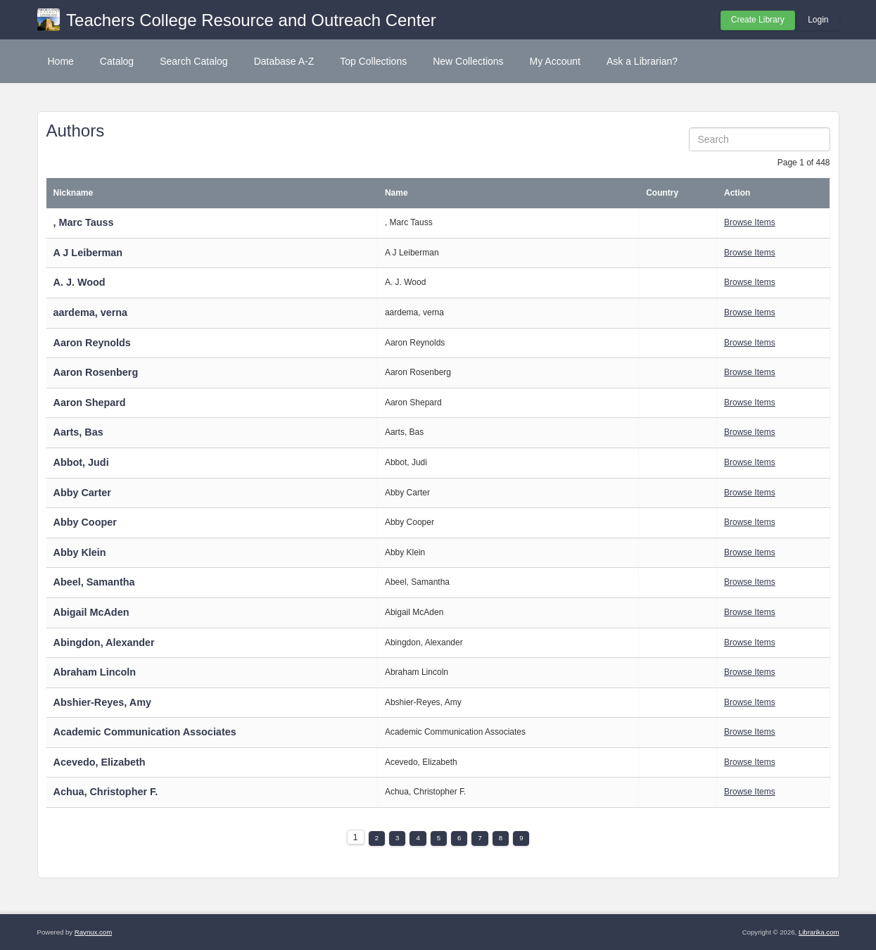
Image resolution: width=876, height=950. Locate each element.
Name (396, 193)
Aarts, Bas (78, 432)
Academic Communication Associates (144, 731)
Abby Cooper (85, 522)
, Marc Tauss (83, 222)
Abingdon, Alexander (104, 642)
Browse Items (749, 222)
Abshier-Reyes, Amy (102, 702)
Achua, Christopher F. (105, 791)
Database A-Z (284, 61)
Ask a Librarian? (642, 61)
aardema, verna (90, 312)
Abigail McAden (91, 612)
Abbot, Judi (81, 462)
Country (662, 193)
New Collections (468, 61)
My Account (555, 61)
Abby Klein (79, 552)
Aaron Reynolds (92, 342)
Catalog (117, 61)
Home (61, 61)
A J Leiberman (88, 252)
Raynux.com (93, 932)
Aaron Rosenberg (96, 372)
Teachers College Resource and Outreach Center (251, 20)
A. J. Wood (79, 282)
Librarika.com (819, 932)
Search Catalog (194, 61)
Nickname (73, 193)
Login (818, 20)
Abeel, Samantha (94, 582)
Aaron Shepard (89, 402)
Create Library (758, 20)
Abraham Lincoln (95, 672)
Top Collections (373, 61)
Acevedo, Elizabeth (99, 762)
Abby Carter (82, 492)
